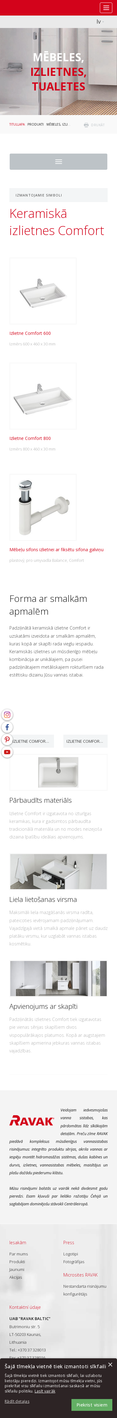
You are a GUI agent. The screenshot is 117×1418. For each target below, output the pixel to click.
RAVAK (23, 8)
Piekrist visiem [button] (91, 1405)
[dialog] (58, 1388)
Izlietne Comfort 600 (31, 741)
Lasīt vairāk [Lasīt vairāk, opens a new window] (45, 1391)
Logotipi (70, 1254)
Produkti (35, 124)
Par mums (18, 1254)
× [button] (110, 1365)
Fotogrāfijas (73, 1261)
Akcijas (15, 1277)
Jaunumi (16, 1269)
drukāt (98, 125)
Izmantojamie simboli (39, 195)
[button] (22, 1401)
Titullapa (17, 124)
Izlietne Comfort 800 (85, 741)
